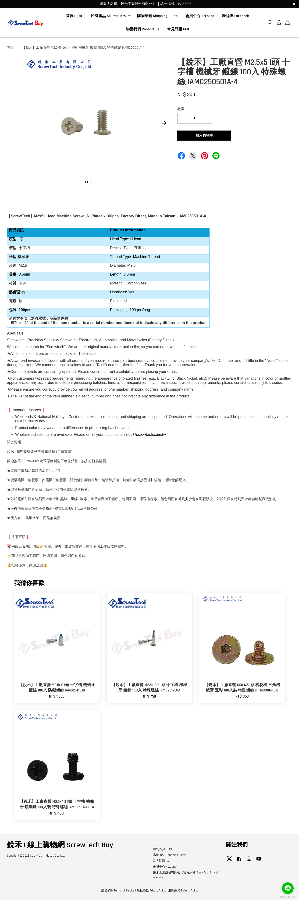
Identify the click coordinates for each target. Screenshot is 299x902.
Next (164, 125)
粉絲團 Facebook (235, 17)
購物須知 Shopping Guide (157, 17)
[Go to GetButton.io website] (287, 897)
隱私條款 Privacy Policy (151, 892)
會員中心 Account (199, 17)
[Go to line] (288, 888)
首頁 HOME (74, 17)
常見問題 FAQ (178, 30)
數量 (180, 111)
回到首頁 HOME (163, 851)
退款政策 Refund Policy (183, 892)
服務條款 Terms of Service (118, 892)
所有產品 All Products (110, 17)
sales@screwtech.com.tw (145, 436)
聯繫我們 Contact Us (142, 30)
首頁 (10, 49)
